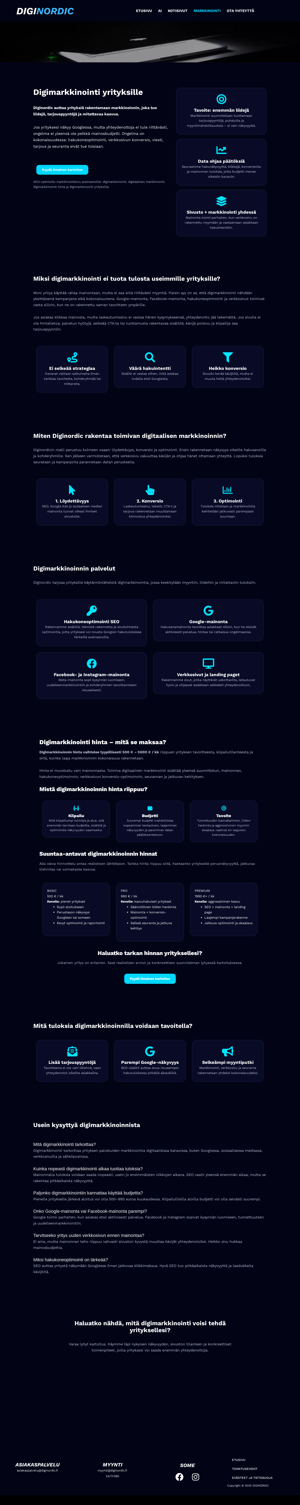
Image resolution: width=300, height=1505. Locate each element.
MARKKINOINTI (207, 11)
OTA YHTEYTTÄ (240, 11)
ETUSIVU (144, 11)
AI (160, 11)
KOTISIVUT (178, 11)
